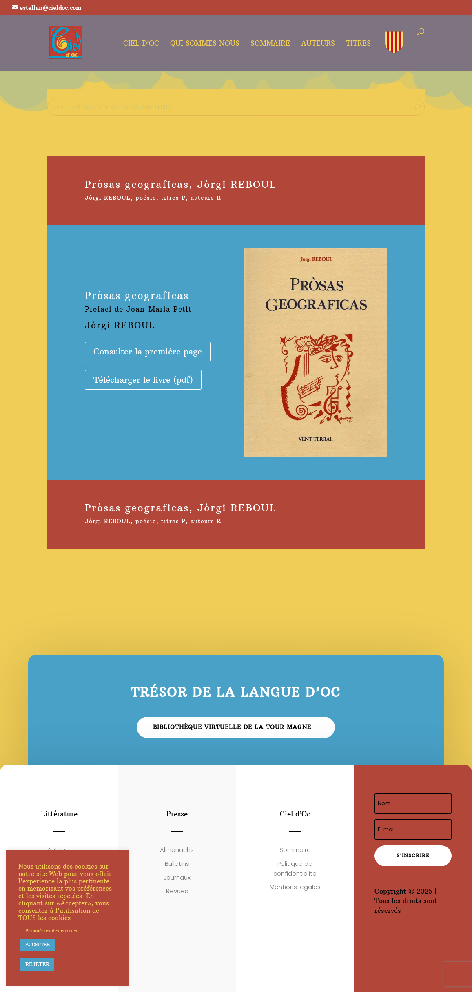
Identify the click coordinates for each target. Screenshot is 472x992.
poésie (145, 197)
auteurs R (206, 197)
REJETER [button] (37, 964)
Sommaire (270, 44)
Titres (358, 44)
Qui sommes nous (204, 44)
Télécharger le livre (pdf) (143, 380)
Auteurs (318, 44)
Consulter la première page (147, 351)
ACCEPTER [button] (37, 944)
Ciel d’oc (141, 44)
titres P (173, 197)
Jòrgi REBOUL (108, 197)
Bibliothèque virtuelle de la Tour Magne (232, 727)
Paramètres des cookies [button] (51, 931)
